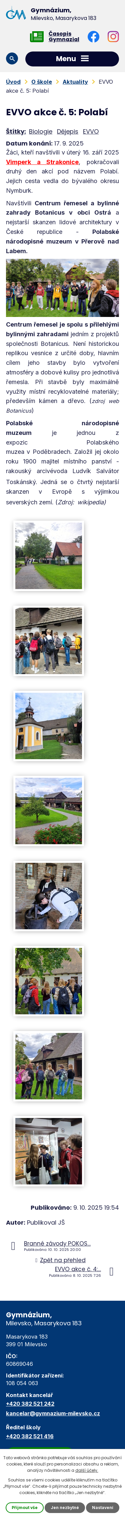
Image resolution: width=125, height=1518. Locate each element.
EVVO (91, 131)
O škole (41, 81)
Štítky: (16, 131)
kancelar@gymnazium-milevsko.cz (53, 1413)
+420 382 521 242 (30, 1403)
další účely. (86, 1470)
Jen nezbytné (65, 1507)
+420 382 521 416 (30, 1436)
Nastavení (102, 1507)
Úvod (13, 81)
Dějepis (67, 131)
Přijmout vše (25, 1507)
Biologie (40, 131)
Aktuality (75, 81)
